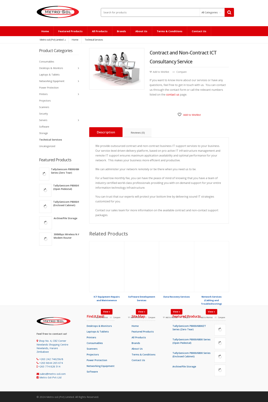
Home (45, 31)
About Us (141, 31)
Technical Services (50, 139)
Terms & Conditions (169, 31)
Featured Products (70, 31)
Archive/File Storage (65, 218)
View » (106, 308)
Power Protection (49, 87)
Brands (121, 31)
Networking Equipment (59, 81)
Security (43, 113)
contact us (172, 94)
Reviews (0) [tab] (138, 132)
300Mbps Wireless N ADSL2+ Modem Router (70, 236)
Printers (59, 94)
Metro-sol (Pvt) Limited (52, 39)
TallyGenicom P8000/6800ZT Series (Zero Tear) (67, 171)
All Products (100, 31)
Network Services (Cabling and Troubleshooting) (211, 298)
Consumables (46, 61)
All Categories (210, 12)
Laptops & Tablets (49, 74)
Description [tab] (106, 132)
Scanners (44, 107)
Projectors (45, 100)
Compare (179, 71)
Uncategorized (47, 146)
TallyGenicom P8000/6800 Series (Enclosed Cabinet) (72, 203)
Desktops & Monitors (59, 68)
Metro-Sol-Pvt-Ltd (50, 377)
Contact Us (199, 31)
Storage (43, 133)
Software (44, 126)
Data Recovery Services (176, 294)
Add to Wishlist (159, 71)
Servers (59, 120)
